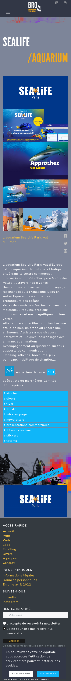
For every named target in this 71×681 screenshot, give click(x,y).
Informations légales (18, 575)
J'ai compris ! (48, 673)
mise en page (16, 414)
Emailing (9, 549)
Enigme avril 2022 (17, 584)
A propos (10, 558)
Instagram (10, 602)
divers (11, 399)
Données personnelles (20, 580)
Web (6, 540)
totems (11, 441)
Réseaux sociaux (19, 430)
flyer (10, 404)
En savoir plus (21, 673)
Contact (9, 563)
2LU (51, 372)
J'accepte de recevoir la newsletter (34, 623)
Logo (6, 545)
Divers (8, 554)
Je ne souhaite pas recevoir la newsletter (30, 631)
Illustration (14, 409)
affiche (11, 393)
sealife (16, 42)
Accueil (8, 531)
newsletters (15, 420)
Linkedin (9, 597)
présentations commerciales (28, 425)
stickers (12, 435)
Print (6, 536)
